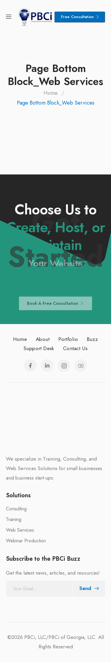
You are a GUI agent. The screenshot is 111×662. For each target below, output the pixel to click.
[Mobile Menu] (8, 17)
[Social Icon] (30, 365)
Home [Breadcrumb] (51, 93)
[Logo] (35, 17)
